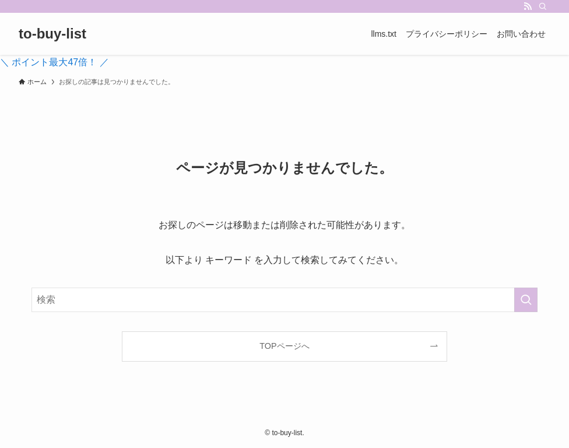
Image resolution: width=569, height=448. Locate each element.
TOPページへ (284, 346)
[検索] (542, 6)
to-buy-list (52, 34)
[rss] (527, 6)
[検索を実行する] (526, 300)
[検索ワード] (284, 300)
